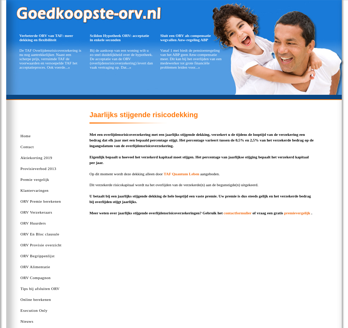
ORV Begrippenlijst (37, 256)
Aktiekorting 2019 (36, 158)
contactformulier (237, 213)
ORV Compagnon (35, 278)
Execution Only (34, 310)
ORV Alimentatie (35, 267)
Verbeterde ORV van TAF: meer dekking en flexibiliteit (46, 37)
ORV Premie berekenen (40, 201)
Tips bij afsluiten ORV (40, 288)
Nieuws (26, 321)
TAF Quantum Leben (181, 174)
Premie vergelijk (34, 179)
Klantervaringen (34, 190)
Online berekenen (35, 299)
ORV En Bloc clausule (39, 234)
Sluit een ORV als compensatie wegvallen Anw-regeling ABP (185, 37)
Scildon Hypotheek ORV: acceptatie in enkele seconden (119, 37)
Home (25, 136)
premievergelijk (297, 213)
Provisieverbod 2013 (38, 168)
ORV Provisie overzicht (41, 245)
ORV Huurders (33, 223)
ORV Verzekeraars (36, 212)
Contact (27, 147)
